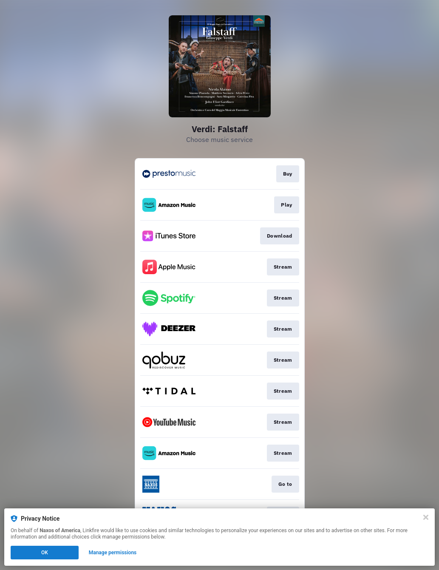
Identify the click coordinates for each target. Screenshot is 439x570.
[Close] (426, 517)
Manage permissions (113, 553)
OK (44, 553)
